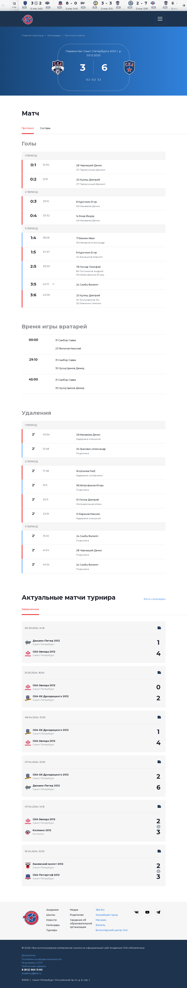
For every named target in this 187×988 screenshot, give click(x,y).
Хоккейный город (107, 914)
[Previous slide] (8, 5)
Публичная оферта (34, 966)
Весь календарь (155, 598)
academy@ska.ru (31, 973)
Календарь (54, 35)
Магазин (101, 919)
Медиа (74, 909)
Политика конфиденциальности (42, 959)
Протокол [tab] (28, 128)
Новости (51, 919)
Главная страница (33, 35)
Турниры (51, 930)
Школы (50, 914)
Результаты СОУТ (32, 962)
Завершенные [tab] (30, 609)
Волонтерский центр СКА (112, 930)
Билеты (100, 925)
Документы (29, 955)
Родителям (77, 914)
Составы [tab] (45, 128)
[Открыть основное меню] (160, 18)
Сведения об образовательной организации (81, 923)
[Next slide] (179, 5)
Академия (52, 909)
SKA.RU (100, 909)
